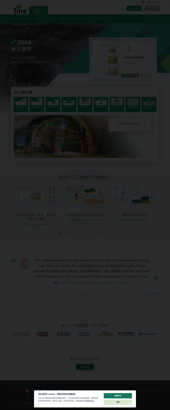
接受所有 (118, 396)
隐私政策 (90, 401)
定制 (118, 402)
